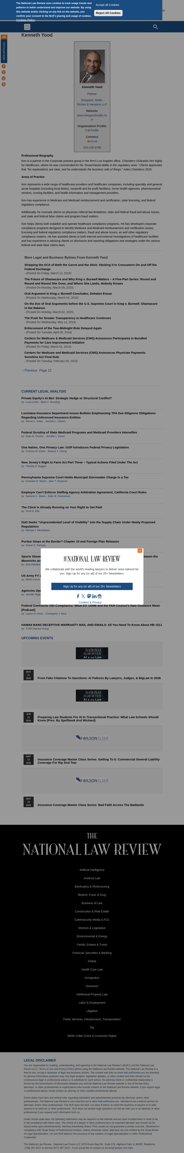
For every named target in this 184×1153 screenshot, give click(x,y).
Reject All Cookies (108, 13)
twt (84, 596)
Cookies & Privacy (90, 602)
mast (89, 596)
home (99, 596)
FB (78, 596)
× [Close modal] (140, 550)
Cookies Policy (25, 20)
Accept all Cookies (107, 4)
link (94, 596)
